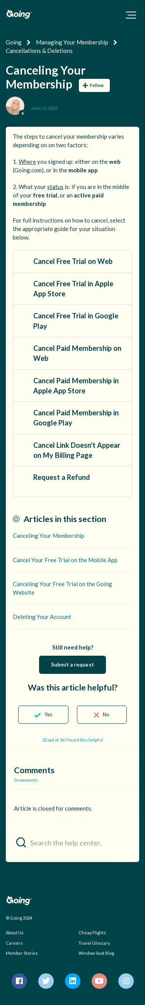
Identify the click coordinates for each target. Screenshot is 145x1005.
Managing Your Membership (72, 42)
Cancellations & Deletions (39, 50)
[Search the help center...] (59, 842)
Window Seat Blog (96, 953)
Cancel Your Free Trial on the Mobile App (65, 559)
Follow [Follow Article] (97, 85)
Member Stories (22, 953)
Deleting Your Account (42, 616)
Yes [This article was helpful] (48, 714)
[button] (131, 15)
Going (14, 42)
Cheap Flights (92, 932)
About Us (15, 932)
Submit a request (72, 664)
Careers (14, 942)
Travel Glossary (94, 942)
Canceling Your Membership (48, 535)
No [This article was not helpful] (106, 714)
